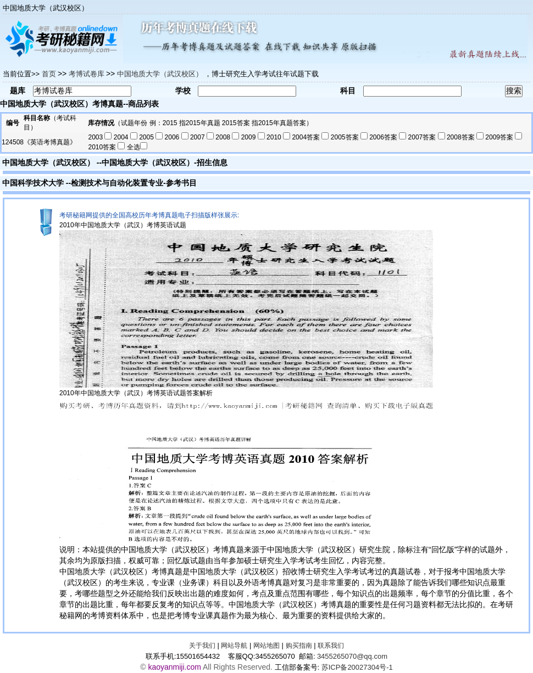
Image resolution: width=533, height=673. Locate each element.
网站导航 (234, 645)
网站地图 (266, 645)
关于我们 (202, 645)
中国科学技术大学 (33, 182)
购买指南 (299, 645)
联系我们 (331, 645)
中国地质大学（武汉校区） (48, 162)
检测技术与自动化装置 (109, 182)
